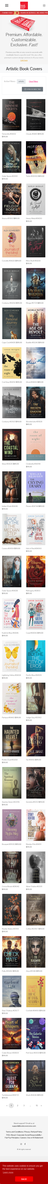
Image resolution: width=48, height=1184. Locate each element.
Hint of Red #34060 (34, 548)
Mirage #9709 (31, 303)
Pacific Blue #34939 (34, 675)
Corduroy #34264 (9, 303)
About (13, 1135)
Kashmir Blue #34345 (10, 633)
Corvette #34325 (8, 261)
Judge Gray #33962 (33, 717)
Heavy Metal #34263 (34, 218)
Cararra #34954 (8, 548)
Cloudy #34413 (32, 134)
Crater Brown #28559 (10, 1053)
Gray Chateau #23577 (10, 1010)
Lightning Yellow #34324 (11, 675)
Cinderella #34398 (33, 464)
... (30, 1105)
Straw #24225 (7, 464)
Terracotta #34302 (9, 134)
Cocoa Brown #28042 (10, 886)
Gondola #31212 (32, 802)
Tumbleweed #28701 (10, 1095)
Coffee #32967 (32, 929)
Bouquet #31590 (8, 844)
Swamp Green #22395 (11, 802)
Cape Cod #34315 (9, 342)
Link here (24, 60)
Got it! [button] (24, 1179)
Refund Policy (36, 1132)
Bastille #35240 (32, 342)
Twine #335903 (32, 176)
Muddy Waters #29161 (10, 929)
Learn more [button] (8, 1172)
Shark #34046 (31, 1095)
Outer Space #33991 (10, 176)
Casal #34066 (31, 633)
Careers (23, 1138)
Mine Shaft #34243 (33, 261)
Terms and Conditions (14, 1132)
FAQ (8, 1135)
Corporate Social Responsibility (29, 1135)
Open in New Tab (32, 89)
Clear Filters (33, 81)
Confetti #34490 (32, 1010)
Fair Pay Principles (12, 1138)
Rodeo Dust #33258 (10, 760)
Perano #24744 (32, 506)
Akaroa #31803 (7, 218)
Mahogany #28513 (33, 590)
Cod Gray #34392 (9, 382)
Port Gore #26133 (32, 1053)
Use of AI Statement (35, 1138)
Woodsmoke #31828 (34, 421)
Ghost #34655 (31, 382)
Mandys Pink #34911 (33, 844)
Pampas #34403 (8, 717)
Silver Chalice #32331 (34, 886)
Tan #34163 (30, 760)
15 (37, 1105)
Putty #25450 (7, 971)
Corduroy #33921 (8, 421)
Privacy (27, 1132)
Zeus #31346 (31, 971)
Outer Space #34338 (10, 590)
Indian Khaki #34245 (10, 506)
